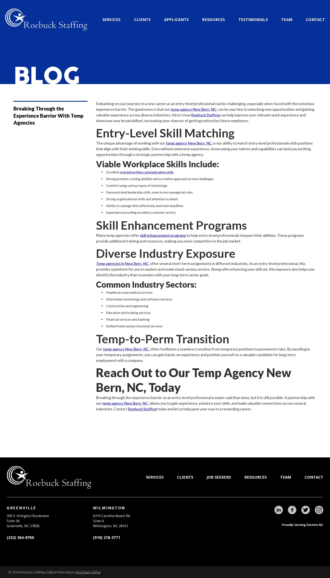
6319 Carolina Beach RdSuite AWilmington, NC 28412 (111, 520)
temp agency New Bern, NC (193, 109)
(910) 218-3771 (106, 537)
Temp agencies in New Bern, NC (122, 263)
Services (111, 19)
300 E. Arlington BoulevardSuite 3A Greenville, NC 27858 (28, 520)
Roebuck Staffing (205, 115)
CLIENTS (142, 19)
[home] (46, 19)
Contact (315, 19)
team (286, 19)
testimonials (253, 19)
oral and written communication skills (147, 172)
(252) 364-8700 (20, 537)
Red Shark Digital (88, 572)
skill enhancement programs (163, 235)
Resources (213, 19)
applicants (176, 19)
